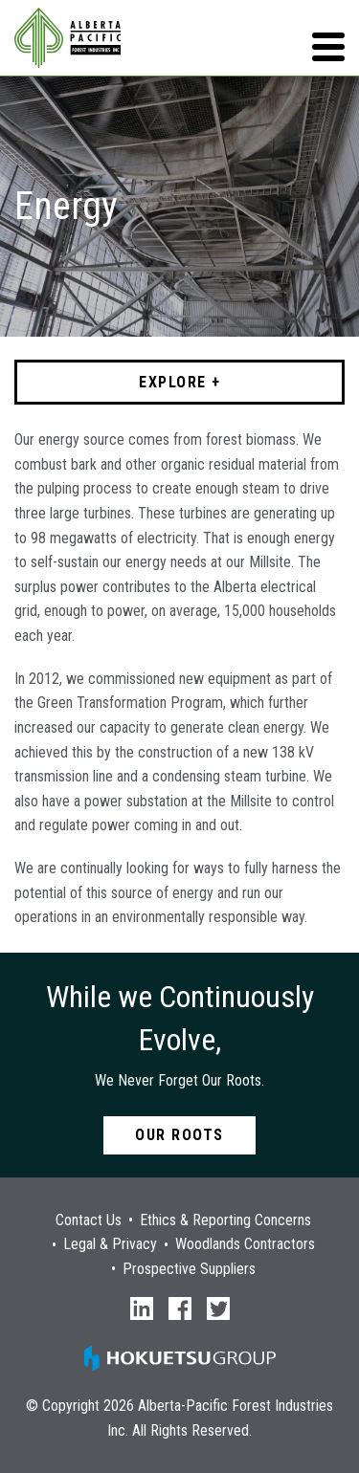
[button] (328, 47)
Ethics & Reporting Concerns (225, 1220)
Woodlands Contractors (245, 1244)
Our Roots (179, 1135)
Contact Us (89, 1220)
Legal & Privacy (110, 1244)
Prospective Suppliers (189, 1269)
